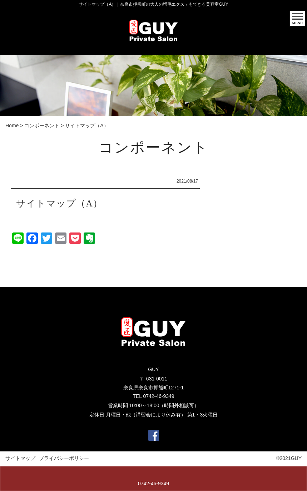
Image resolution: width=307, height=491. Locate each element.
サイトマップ (20, 458)
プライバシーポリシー (64, 458)
